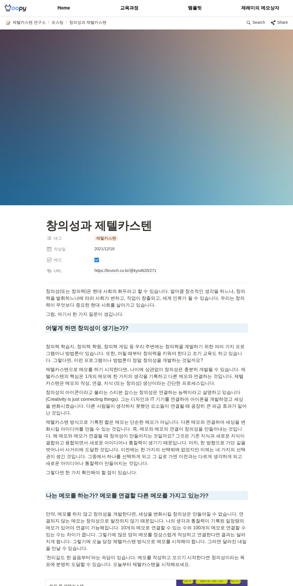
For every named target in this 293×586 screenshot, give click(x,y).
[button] (25, 22)
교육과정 (129, 7)
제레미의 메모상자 (260, 7)
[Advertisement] (146, 571)
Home (63, 7)
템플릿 (195, 7)
